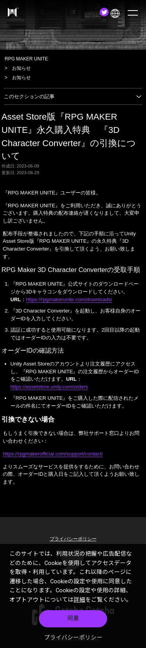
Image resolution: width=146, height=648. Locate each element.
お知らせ (21, 68)
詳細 (79, 599)
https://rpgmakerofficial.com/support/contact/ (53, 454)
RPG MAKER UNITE (26, 59)
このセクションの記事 (73, 96)
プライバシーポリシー (73, 637)
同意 (73, 618)
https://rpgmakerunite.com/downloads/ (69, 299)
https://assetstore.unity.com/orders (49, 387)
